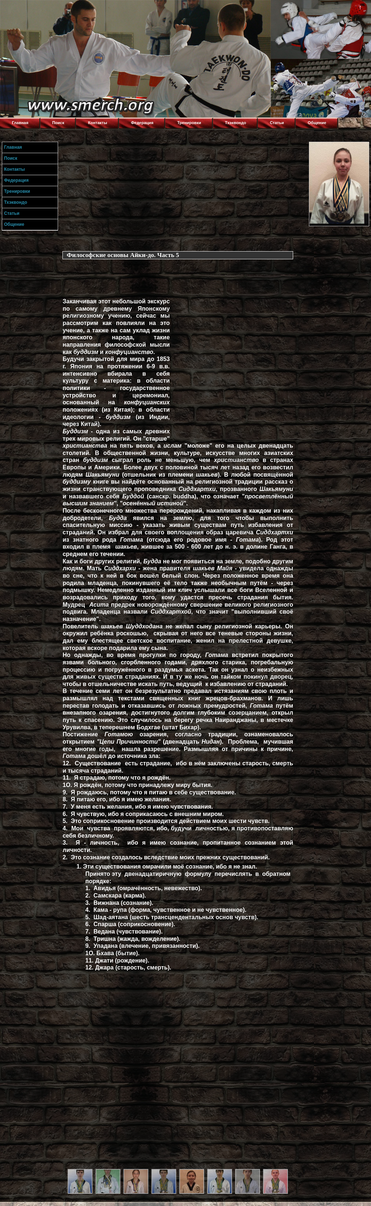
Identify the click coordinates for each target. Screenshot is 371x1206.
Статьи (277, 122)
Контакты (97, 122)
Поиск (58, 122)
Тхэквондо (235, 122)
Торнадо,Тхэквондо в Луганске (55, 9)
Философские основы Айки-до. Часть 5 (122, 255)
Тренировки (189, 122)
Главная (20, 122)
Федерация (142, 122)
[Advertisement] (184, 193)
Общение (317, 122)
